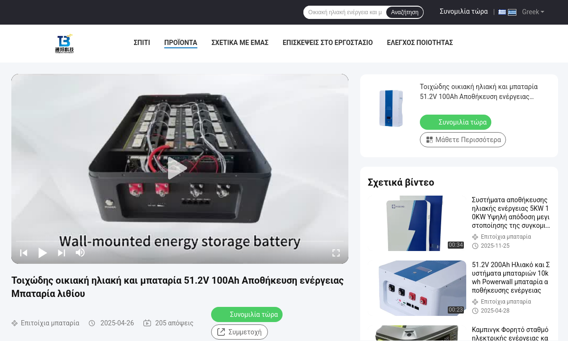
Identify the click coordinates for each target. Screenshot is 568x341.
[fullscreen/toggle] (336, 252)
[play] (180, 168)
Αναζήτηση (404, 12)
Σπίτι (141, 42)
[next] (61, 252)
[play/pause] (42, 252)
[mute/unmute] (80, 252)
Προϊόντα (180, 42)
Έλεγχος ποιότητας (420, 42)
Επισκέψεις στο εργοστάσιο (328, 42)
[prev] (23, 252)
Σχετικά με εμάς (240, 42)
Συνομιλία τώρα (464, 11)
